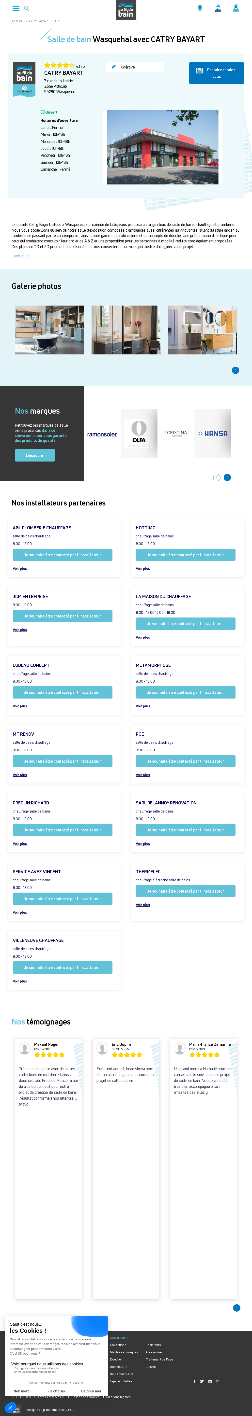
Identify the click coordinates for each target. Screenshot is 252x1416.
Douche (115, 1359)
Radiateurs (153, 1344)
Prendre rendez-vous (216, 73)
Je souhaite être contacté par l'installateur (62, 555)
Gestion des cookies (85, 1397)
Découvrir (35, 455)
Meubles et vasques (124, 1352)
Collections (118, 1344)
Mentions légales (118, 1397)
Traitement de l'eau (159, 1359)
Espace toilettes (121, 1381)
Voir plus (21, 256)
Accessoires (154, 1352)
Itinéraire (123, 67)
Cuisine (151, 1366)
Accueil (17, 21)
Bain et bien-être (121, 1374)
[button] (235, 370)
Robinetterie (118, 1366)
